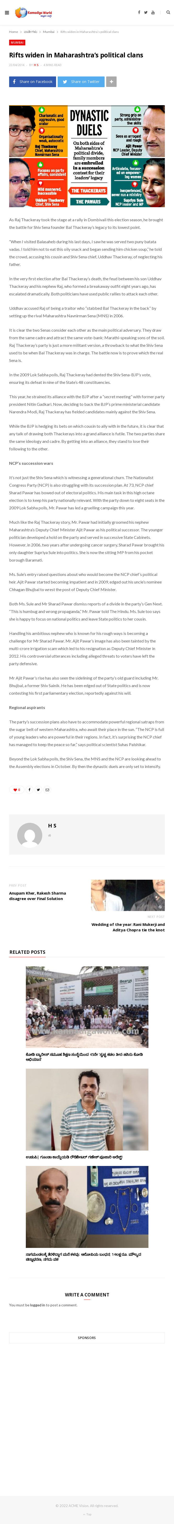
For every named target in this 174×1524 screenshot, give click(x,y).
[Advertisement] (87, 1410)
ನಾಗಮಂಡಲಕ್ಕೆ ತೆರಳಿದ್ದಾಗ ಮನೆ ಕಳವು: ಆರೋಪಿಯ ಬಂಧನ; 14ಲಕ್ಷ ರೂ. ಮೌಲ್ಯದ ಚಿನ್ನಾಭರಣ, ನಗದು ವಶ (83, 1257)
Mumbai (17, 42)
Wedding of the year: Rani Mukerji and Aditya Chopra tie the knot (128, 927)
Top (87, 1514)
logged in (37, 1305)
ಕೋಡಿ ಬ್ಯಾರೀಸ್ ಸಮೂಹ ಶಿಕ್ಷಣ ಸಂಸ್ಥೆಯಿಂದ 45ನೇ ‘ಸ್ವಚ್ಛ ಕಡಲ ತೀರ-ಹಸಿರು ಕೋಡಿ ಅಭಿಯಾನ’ (84, 1057)
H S (36, 65)
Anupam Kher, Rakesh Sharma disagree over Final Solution (37, 895)
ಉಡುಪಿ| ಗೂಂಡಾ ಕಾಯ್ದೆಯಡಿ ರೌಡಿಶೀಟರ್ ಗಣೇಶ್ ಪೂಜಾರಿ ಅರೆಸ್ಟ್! (74, 1156)
